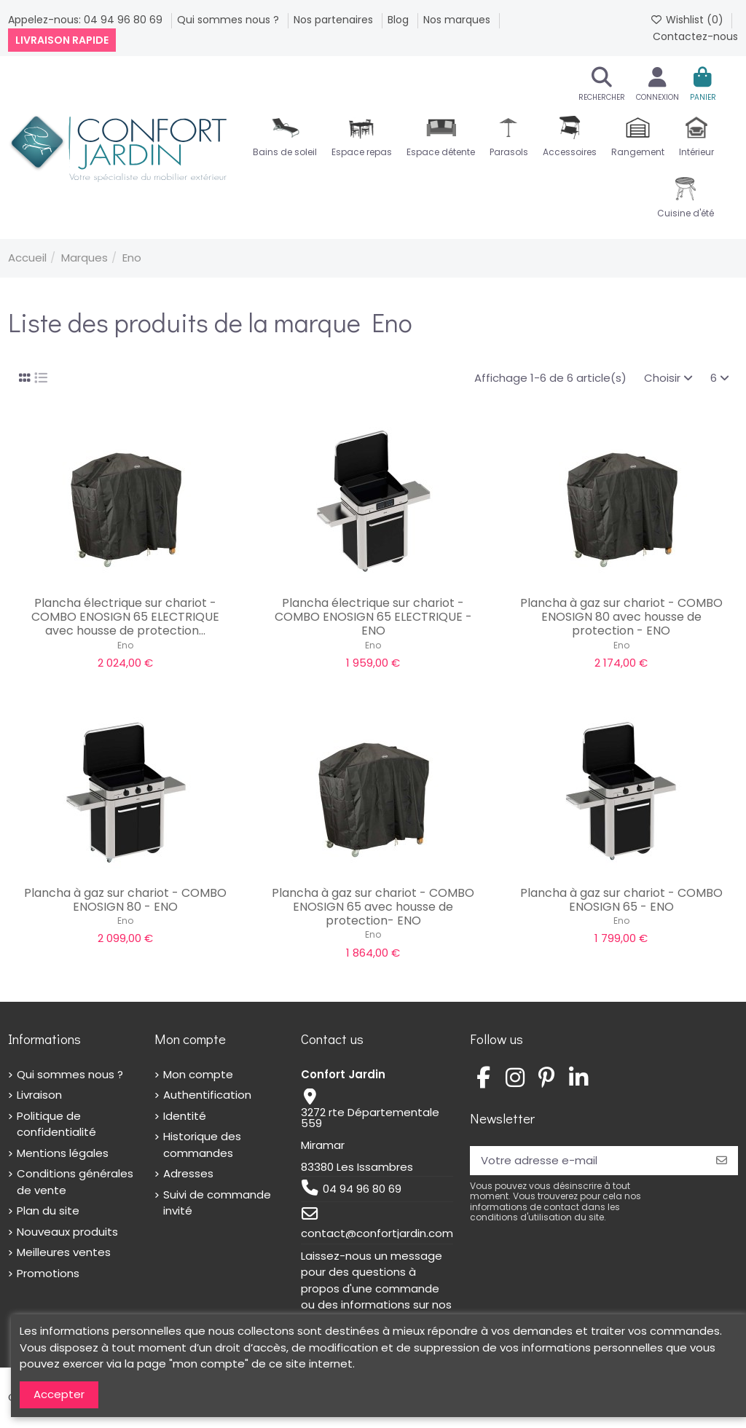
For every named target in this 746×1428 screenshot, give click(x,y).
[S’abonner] (721, 1161)
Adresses (188, 1173)
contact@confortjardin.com (377, 1233)
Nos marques (458, 19)
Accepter (59, 1394)
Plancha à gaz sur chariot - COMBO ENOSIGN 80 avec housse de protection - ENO (621, 617)
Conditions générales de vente (75, 1182)
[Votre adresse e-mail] (587, 1161)
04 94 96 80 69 (362, 1188)
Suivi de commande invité (217, 1203)
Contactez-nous (695, 36)
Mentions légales (63, 1153)
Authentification (207, 1094)
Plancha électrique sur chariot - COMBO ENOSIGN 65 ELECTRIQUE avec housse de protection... (125, 617)
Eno (125, 645)
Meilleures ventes (64, 1252)
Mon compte (198, 1074)
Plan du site (48, 1210)
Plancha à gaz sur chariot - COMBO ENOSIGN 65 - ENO (621, 899)
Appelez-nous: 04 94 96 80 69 (86, 19)
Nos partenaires (335, 19)
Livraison (39, 1094)
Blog (400, 19)
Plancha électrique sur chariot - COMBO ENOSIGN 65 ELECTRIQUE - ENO (373, 617)
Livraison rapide (62, 40)
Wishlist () (688, 19)
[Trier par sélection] (668, 378)
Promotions (48, 1273)
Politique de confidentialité (56, 1124)
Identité (184, 1115)
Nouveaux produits (67, 1231)
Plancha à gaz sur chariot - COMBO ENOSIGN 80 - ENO (125, 899)
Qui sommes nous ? (229, 19)
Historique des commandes (202, 1145)
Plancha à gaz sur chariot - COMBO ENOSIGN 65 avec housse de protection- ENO (373, 906)
